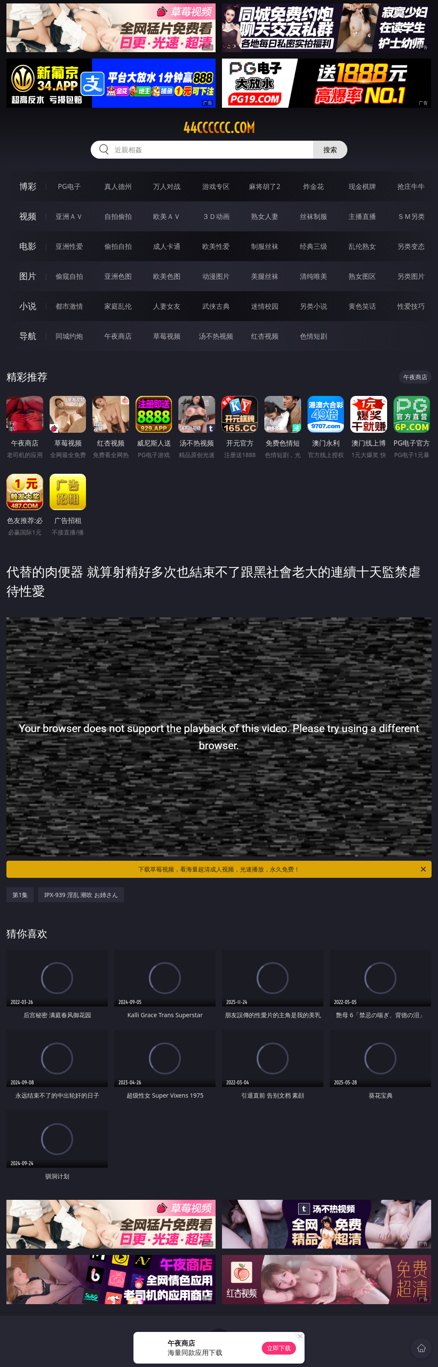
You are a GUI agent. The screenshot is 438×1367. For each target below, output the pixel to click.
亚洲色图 (118, 276)
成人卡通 (167, 246)
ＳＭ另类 (411, 216)
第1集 (20, 895)
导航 (27, 336)
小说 (27, 306)
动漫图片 (216, 276)
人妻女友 (167, 306)
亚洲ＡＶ (69, 216)
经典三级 (313, 246)
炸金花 (313, 186)
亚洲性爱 (69, 246)
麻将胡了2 (264, 186)
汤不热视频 (216, 336)
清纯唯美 (313, 276)
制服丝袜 (264, 246)
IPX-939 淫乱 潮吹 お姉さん (81, 895)
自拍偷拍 (118, 216)
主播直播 (362, 216)
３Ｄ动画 (216, 216)
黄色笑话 (362, 306)
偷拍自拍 (118, 246)
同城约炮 (69, 336)
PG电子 (69, 186)
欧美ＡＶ (167, 216)
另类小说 (313, 306)
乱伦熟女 (362, 246)
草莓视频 (167, 336)
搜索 (330, 149)
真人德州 (118, 186)
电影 (27, 246)
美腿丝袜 (264, 276)
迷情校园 (264, 306)
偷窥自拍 (69, 276)
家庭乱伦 (118, 306)
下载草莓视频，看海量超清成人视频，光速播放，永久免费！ (282, 869)
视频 (27, 216)
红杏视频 (264, 336)
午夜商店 (118, 336)
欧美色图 (167, 276)
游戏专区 (216, 186)
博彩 (27, 186)
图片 (27, 276)
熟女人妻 (264, 216)
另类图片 (411, 276)
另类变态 (411, 246)
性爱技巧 (411, 306)
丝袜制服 (313, 216)
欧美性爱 (216, 246)
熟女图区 (362, 276)
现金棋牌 (362, 186)
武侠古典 (216, 306)
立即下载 (279, 1348)
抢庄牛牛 (411, 186)
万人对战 (167, 186)
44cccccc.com (219, 127)
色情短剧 (313, 336)
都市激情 (69, 306)
